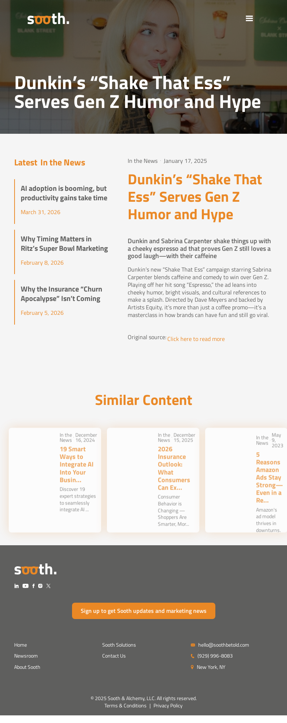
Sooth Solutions (119, 644)
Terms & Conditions (125, 705)
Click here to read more (196, 339)
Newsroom (26, 655)
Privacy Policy (168, 705)
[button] (262, 18)
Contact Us (114, 655)
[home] (35, 18)
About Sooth (27, 667)
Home (20, 644)
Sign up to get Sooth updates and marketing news (144, 610)
